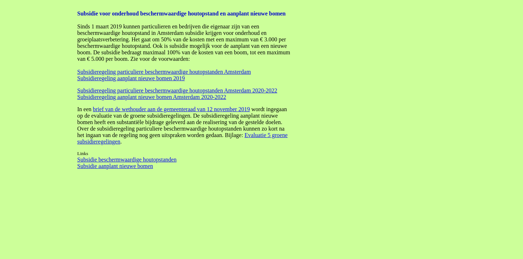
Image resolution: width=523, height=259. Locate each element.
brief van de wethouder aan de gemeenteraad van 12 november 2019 (171, 109)
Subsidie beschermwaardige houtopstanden (126, 159)
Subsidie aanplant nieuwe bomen (115, 166)
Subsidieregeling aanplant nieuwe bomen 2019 (131, 78)
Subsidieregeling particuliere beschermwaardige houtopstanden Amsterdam (164, 72)
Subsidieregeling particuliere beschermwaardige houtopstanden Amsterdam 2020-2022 (177, 90)
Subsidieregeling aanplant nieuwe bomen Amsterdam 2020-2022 (151, 97)
